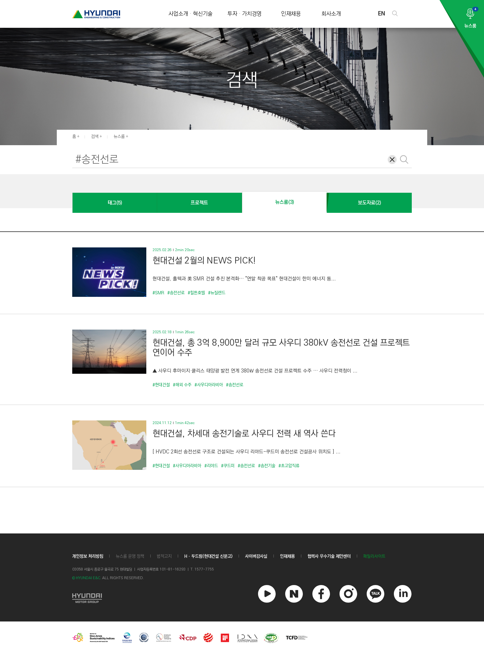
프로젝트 (199, 203)
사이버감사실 (256, 556)
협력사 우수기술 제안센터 (329, 556)
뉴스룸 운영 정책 (130, 556)
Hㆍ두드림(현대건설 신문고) (208, 556)
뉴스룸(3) (284, 202)
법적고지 (164, 556)
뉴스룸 (119, 136)
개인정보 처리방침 (87, 556)
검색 (94, 136)
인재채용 (291, 14)
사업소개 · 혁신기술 (191, 14)
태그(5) (115, 203)
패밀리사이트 (374, 556)
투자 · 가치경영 (244, 14)
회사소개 (331, 14)
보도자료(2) (369, 203)
